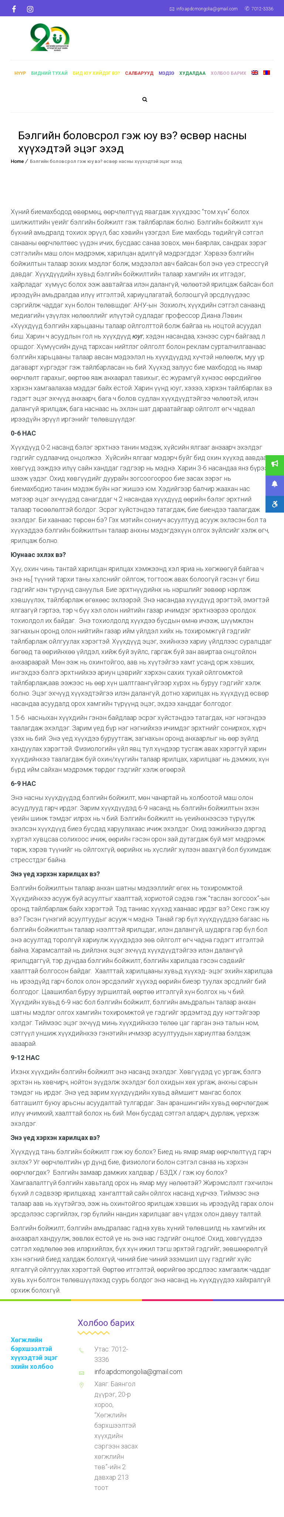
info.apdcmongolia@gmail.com (207, 8)
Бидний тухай (49, 77)
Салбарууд (139, 77)
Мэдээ (166, 77)
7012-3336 (262, 8)
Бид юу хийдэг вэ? (96, 77)
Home (17, 165)
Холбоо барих (228, 77)
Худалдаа (192, 77)
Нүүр (20, 77)
